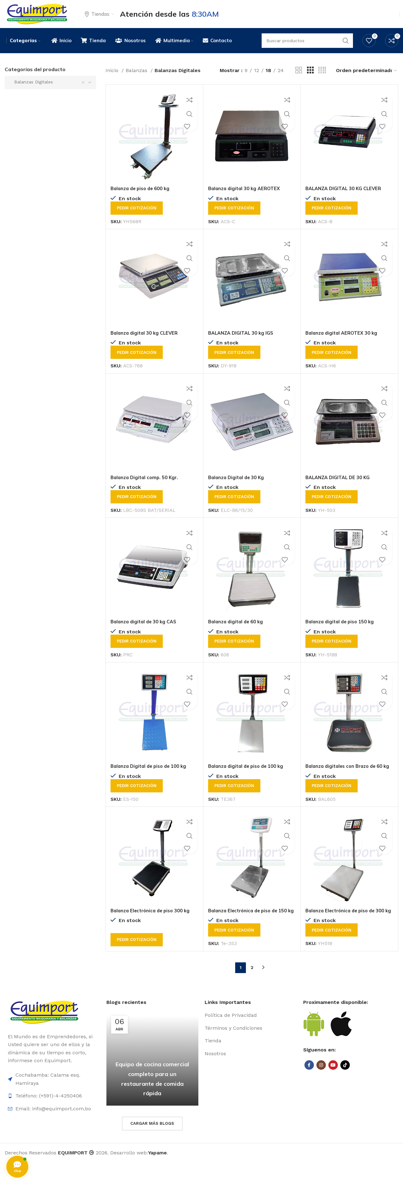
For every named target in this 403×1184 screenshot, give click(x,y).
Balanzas (137, 78)
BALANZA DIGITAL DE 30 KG (340, 485)
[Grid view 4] (322, 78)
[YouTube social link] (333, 1087)
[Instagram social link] (321, 1087)
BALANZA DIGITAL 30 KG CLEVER (346, 196)
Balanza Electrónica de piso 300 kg (154, 925)
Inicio (112, 78)
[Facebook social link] (309, 1087)
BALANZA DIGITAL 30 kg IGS (243, 340)
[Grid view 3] (310, 78)
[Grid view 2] (298, 78)
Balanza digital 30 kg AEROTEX (246, 196)
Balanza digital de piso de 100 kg (249, 774)
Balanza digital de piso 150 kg (342, 629)
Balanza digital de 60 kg (238, 629)
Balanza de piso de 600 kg (143, 196)
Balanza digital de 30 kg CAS (146, 629)
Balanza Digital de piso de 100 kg (152, 774)
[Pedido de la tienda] (366, 78)
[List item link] (251, 1037)
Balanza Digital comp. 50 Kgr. (147, 485)
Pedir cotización (136, 215)
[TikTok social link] (345, 1087)
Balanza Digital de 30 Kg (238, 485)
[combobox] (50, 90)
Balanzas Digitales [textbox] (31, 89)
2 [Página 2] (252, 989)
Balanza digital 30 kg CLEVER (147, 340)
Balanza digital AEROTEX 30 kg (344, 340)
